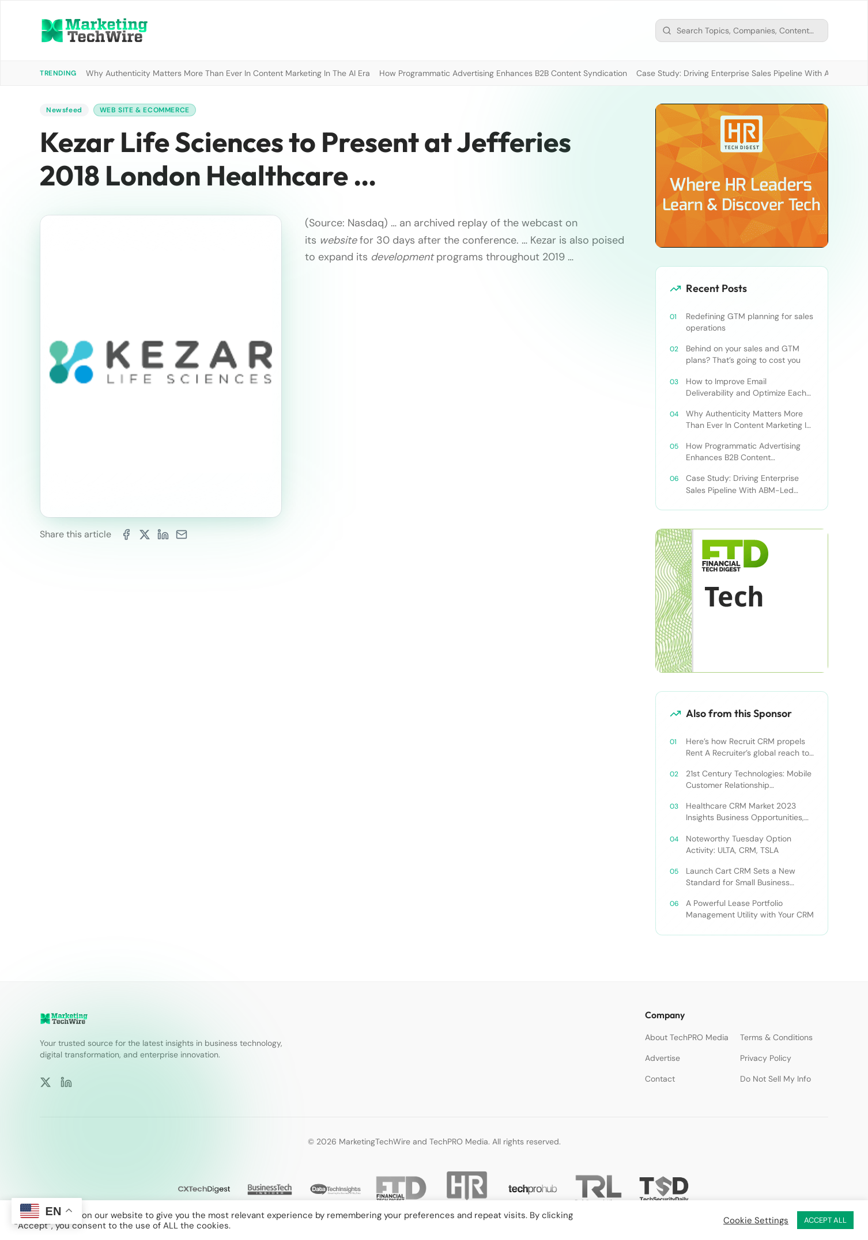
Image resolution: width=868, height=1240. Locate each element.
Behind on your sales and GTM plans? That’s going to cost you (743, 354)
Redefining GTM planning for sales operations (749, 322)
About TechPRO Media (687, 1037)
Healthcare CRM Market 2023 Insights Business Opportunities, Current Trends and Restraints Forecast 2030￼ (745, 812)
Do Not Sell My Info (775, 1079)
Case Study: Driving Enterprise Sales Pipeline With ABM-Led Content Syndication (742, 484)
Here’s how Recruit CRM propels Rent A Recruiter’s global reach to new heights (747, 747)
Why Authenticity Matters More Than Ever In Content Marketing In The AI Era (228, 73)
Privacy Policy (765, 1058)
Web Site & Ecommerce (145, 110)
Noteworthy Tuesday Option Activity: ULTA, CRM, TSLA (738, 844)
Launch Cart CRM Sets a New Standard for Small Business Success (740, 877)
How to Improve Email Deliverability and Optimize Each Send (746, 387)
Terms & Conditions (776, 1037)
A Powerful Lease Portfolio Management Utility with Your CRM (750, 909)
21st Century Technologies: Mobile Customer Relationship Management (749, 779)
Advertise (662, 1058)
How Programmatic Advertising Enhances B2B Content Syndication (503, 73)
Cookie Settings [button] (755, 1220)
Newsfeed (64, 110)
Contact (660, 1079)
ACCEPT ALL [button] (825, 1220)
